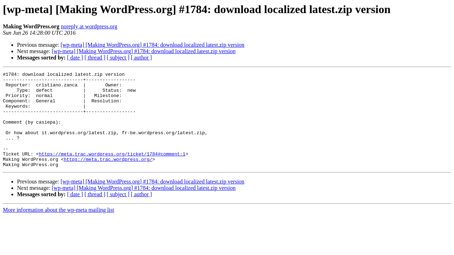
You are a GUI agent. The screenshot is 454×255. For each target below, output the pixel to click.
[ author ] (141, 58)
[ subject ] (118, 58)
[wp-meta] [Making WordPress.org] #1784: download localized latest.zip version (152, 45)
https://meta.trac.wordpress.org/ (108, 177)
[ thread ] (94, 58)
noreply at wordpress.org (89, 26)
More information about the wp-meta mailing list (58, 229)
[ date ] (75, 58)
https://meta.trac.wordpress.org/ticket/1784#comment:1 (112, 171)
